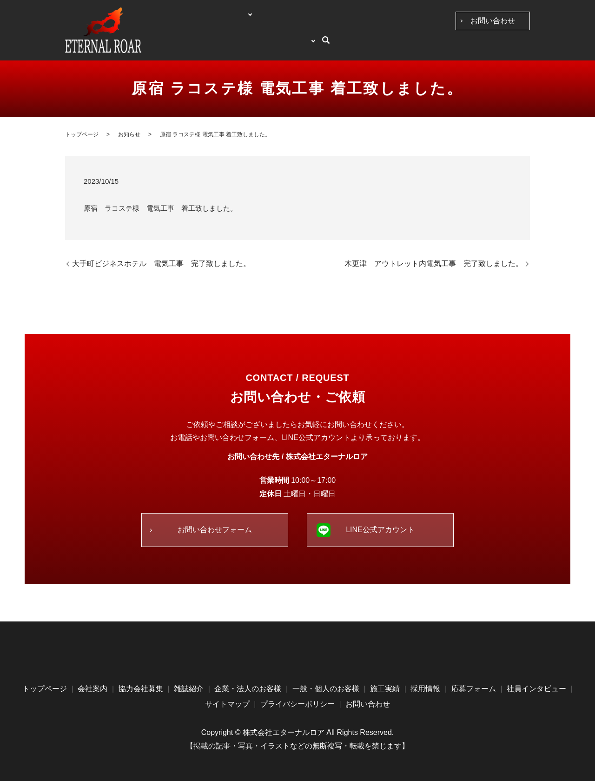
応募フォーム (473, 689)
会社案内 (205, 46)
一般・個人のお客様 (361, 46)
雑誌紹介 (189, 689)
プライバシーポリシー (297, 704)
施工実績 (408, 46)
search (523, 46)
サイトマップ (227, 704)
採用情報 (425, 689)
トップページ (168, 46)
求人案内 (493, 46)
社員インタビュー (450, 46)
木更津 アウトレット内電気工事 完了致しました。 (433, 263)
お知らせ (129, 134)
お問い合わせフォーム (215, 530)
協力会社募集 (246, 46)
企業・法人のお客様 (299, 46)
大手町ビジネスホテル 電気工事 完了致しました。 (161, 263)
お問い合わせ (492, 21)
